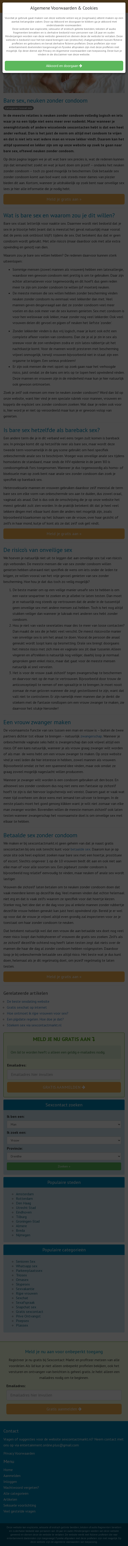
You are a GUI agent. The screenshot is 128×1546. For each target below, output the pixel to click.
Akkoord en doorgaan (64, 65)
